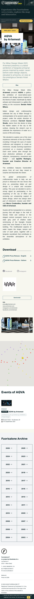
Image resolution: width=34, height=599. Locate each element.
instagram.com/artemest (10, 308)
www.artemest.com (8, 306)
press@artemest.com (9, 304)
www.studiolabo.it (8, 570)
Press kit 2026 (5, 577)
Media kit (3, 575)
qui (23, 597)
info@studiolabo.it (8, 568)
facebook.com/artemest (10, 310)
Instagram (21, 271)
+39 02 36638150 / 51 (9, 566)
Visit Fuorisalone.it (26, 21)
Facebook (7, 271)
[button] (23, 358)
